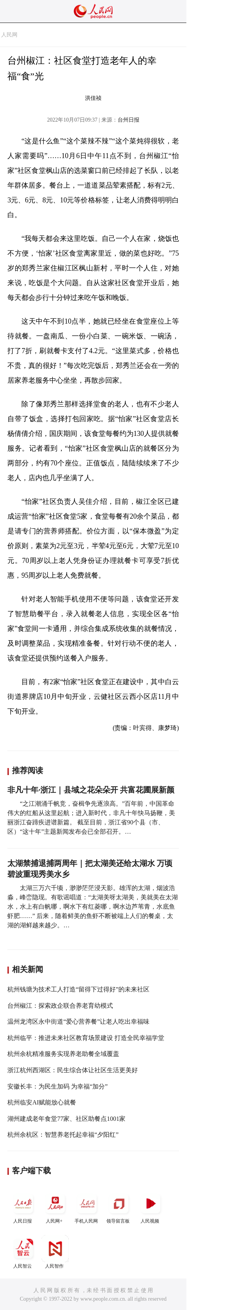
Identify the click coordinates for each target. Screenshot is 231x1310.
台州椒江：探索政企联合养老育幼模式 (60, 1005)
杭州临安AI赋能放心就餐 (41, 1102)
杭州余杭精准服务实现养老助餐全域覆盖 (63, 1053)
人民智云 (23, 1252)
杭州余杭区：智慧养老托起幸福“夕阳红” (62, 1134)
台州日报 (128, 120)
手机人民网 (87, 1207)
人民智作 (55, 1252)
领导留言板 (118, 1207)
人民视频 (150, 1207)
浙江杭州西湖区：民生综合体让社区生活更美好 (72, 1070)
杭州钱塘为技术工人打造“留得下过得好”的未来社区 (78, 989)
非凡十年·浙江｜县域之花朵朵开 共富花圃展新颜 (90, 790)
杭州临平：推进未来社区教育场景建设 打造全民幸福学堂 (85, 1038)
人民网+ (55, 1207)
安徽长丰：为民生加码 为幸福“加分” (57, 1086)
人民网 (9, 35)
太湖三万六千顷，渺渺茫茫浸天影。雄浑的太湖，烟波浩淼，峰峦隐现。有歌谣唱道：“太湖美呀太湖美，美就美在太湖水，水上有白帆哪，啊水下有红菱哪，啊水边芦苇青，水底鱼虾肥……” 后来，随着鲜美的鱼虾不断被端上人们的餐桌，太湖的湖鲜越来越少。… (92, 906)
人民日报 (23, 1207)
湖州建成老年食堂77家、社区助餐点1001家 (66, 1118)
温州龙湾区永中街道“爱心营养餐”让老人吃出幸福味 (78, 1021)
